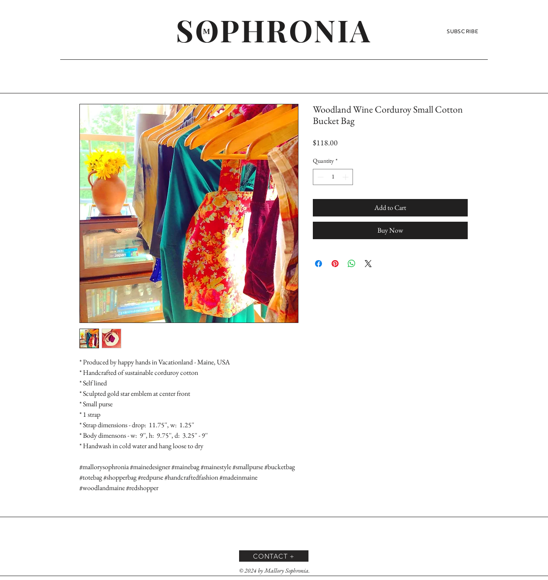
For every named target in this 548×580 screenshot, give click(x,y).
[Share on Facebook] (318, 263)
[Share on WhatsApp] (351, 263)
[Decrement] (319, 177)
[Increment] (346, 177)
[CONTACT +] (273, 556)
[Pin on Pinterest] (335, 263)
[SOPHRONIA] (273, 30)
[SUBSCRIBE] (463, 31)
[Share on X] (368, 263)
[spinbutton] (333, 177)
